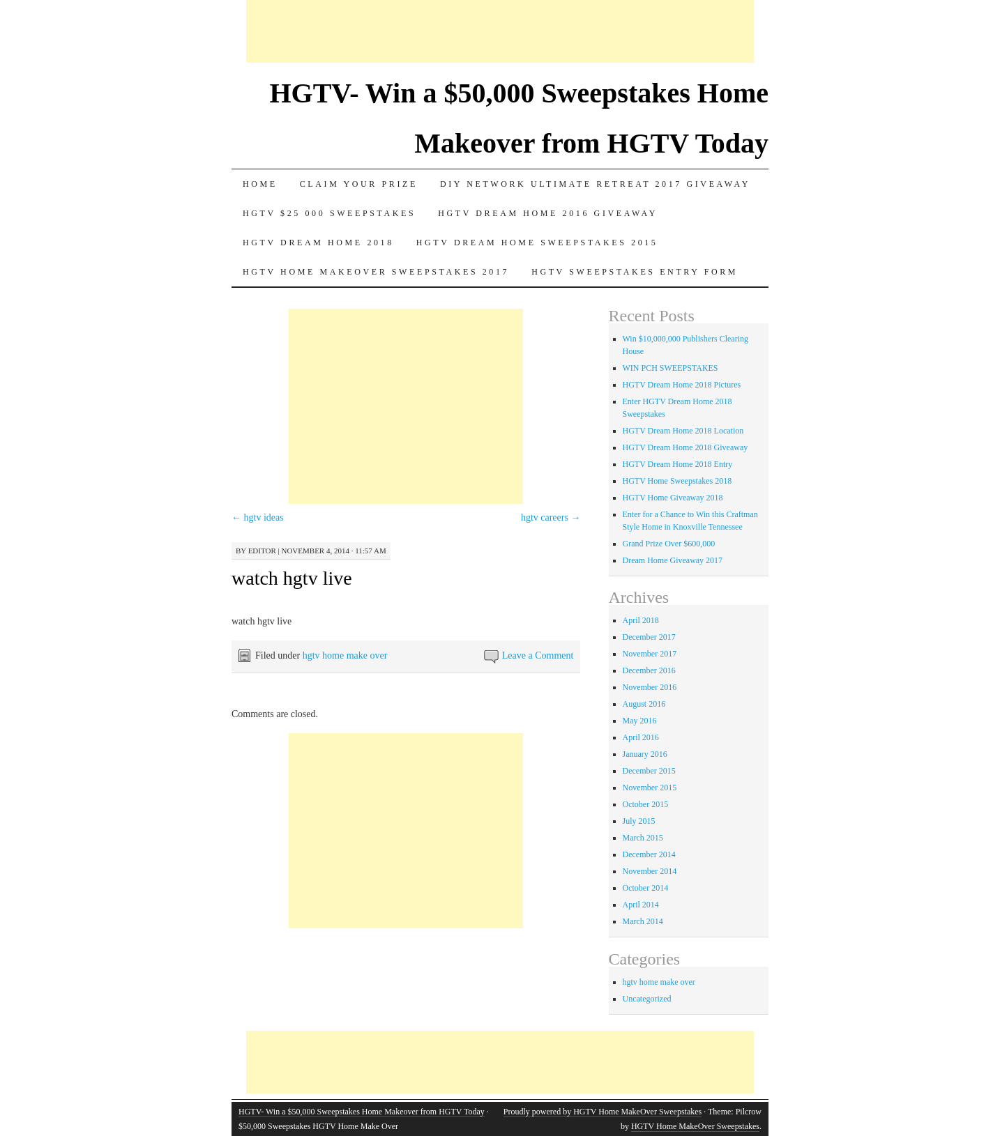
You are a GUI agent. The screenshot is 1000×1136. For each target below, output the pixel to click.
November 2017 (650, 654)
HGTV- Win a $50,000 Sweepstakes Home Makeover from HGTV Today (361, 1111)
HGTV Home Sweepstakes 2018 (677, 481)
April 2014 (641, 904)
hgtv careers (551, 517)
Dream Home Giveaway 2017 (673, 560)
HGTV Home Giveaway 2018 (673, 497)
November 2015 (650, 787)
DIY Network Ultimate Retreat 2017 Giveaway (595, 184)
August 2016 (644, 704)
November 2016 (650, 687)
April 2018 (641, 620)
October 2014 (646, 888)
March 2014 (643, 921)
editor (262, 550)
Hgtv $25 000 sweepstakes (329, 213)
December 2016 (649, 670)
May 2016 (640, 721)
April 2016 (641, 737)
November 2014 (650, 871)
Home (260, 184)
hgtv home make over (345, 655)
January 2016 (645, 754)
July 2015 (639, 821)
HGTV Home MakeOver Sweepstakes (695, 1126)
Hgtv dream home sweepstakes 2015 (537, 242)
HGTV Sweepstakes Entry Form (634, 272)
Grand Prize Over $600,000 (669, 543)
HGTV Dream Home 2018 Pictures (682, 385)
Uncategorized (647, 999)
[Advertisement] (500, 31)
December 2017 (649, 637)
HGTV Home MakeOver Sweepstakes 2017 (376, 272)
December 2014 (649, 854)
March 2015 (643, 838)
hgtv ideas (258, 517)
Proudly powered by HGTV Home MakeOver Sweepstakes (602, 1111)
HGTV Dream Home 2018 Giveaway (685, 447)
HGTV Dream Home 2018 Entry (678, 464)
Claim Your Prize (359, 184)
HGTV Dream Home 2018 (318, 242)
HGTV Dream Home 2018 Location (683, 431)
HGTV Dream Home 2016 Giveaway (548, 213)
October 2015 (646, 804)
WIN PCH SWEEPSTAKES (670, 368)
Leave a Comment (538, 655)
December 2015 (649, 771)
